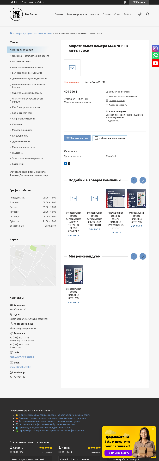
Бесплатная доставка (119, 92)
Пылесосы (17, 152)
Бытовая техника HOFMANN (27, 73)
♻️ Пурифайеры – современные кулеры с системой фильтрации (49, 430)
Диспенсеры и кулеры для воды (29, 78)
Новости (94, 14)
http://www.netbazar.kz (22, 357)
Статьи (106, 14)
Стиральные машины (23, 118)
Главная (59, 14)
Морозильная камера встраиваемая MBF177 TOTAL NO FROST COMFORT (73, 221)
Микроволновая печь (23, 147)
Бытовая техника (43, 33)
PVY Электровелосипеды (26, 107)
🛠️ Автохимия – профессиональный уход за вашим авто (45, 424)
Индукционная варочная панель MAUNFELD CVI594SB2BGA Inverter (115, 220)
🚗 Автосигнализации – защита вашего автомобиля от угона (47, 421)
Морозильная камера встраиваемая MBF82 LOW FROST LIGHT (94, 218)
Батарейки (18, 164)
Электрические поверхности (27, 158)
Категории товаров (21, 49)
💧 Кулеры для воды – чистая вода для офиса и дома (44, 427)
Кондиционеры (20, 135)
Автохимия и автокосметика (27, 67)
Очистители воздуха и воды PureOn (27, 100)
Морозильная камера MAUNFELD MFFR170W (136, 217)
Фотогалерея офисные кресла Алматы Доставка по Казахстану (29, 173)
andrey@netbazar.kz (20, 367)
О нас (117, 14)
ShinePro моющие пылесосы (27, 93)
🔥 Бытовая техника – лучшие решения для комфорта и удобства (50, 418)
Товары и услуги (75, 14)
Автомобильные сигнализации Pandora (28, 86)
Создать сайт (28, 2)
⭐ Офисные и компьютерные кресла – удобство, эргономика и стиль (52, 415)
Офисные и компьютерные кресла (30, 56)
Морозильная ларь (22, 130)
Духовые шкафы (21, 141)
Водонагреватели (22, 113)
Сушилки (17, 124)
